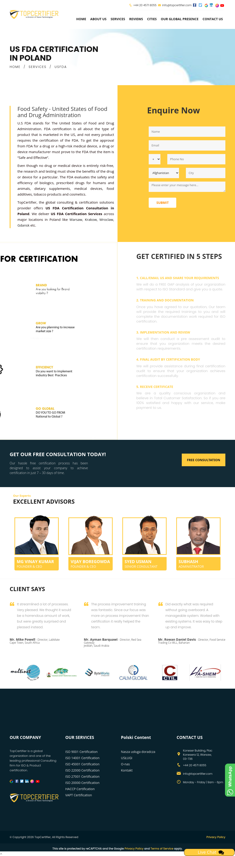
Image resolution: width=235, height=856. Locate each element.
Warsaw (76, 219)
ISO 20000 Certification (82, 782)
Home (81, 19)
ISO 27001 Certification (82, 776)
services (118, 19)
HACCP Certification (80, 789)
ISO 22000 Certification (82, 770)
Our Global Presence (180, 19)
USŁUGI (126, 758)
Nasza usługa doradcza (138, 751)
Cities (152, 19)
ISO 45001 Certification (82, 764)
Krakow (91, 219)
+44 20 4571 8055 (145, 5)
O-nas (125, 764)
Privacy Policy (215, 837)
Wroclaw (106, 219)
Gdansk (23, 225)
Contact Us (213, 19)
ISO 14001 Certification (82, 758)
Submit (162, 202)
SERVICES (38, 67)
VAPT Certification (78, 795)
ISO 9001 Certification (81, 751)
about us (98, 19)
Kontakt (127, 770)
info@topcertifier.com (175, 5)
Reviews (136, 19)
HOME (15, 67)
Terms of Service (162, 848)
